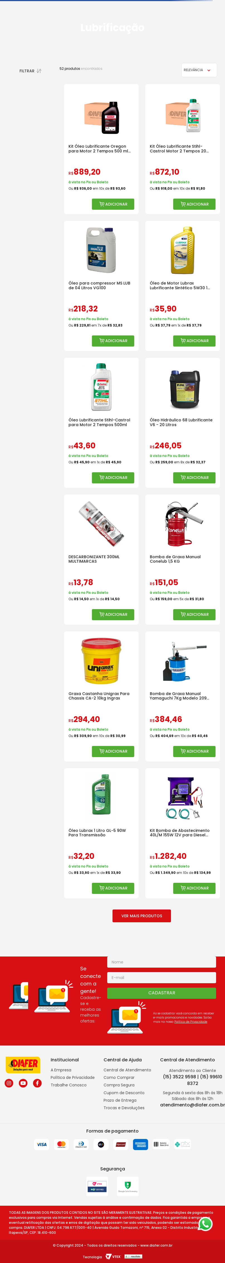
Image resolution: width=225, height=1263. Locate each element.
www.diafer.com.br (156, 1245)
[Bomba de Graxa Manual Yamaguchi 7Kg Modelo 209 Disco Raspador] (182, 696)
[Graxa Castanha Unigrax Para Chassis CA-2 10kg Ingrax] (101, 696)
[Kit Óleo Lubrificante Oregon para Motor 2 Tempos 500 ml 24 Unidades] (101, 149)
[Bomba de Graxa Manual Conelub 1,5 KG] (182, 560)
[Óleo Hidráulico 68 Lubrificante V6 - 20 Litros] (182, 423)
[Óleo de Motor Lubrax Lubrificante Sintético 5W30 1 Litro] (182, 286)
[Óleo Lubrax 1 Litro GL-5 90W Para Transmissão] (101, 833)
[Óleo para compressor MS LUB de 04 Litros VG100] (101, 286)
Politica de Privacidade (190, 1022)
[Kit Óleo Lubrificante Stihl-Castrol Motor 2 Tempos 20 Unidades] (182, 149)
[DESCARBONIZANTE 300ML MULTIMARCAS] (101, 560)
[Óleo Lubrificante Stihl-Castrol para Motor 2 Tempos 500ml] (101, 423)
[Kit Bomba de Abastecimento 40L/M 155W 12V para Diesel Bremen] (182, 833)
